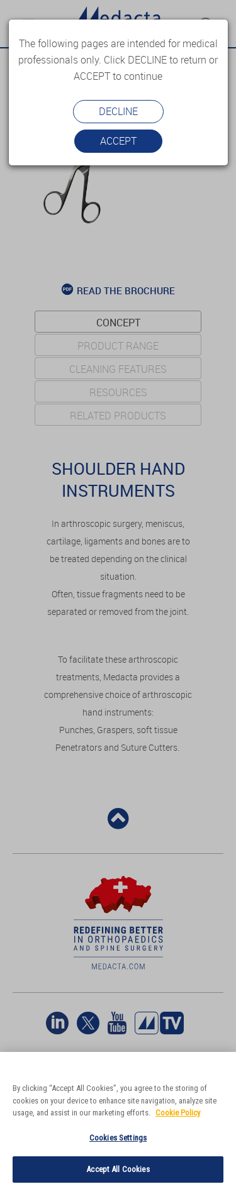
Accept (118, 141)
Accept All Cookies (117, 1169)
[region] (118, 1120)
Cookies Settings (118, 1137)
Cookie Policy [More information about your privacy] (177, 1112)
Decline (118, 111)
